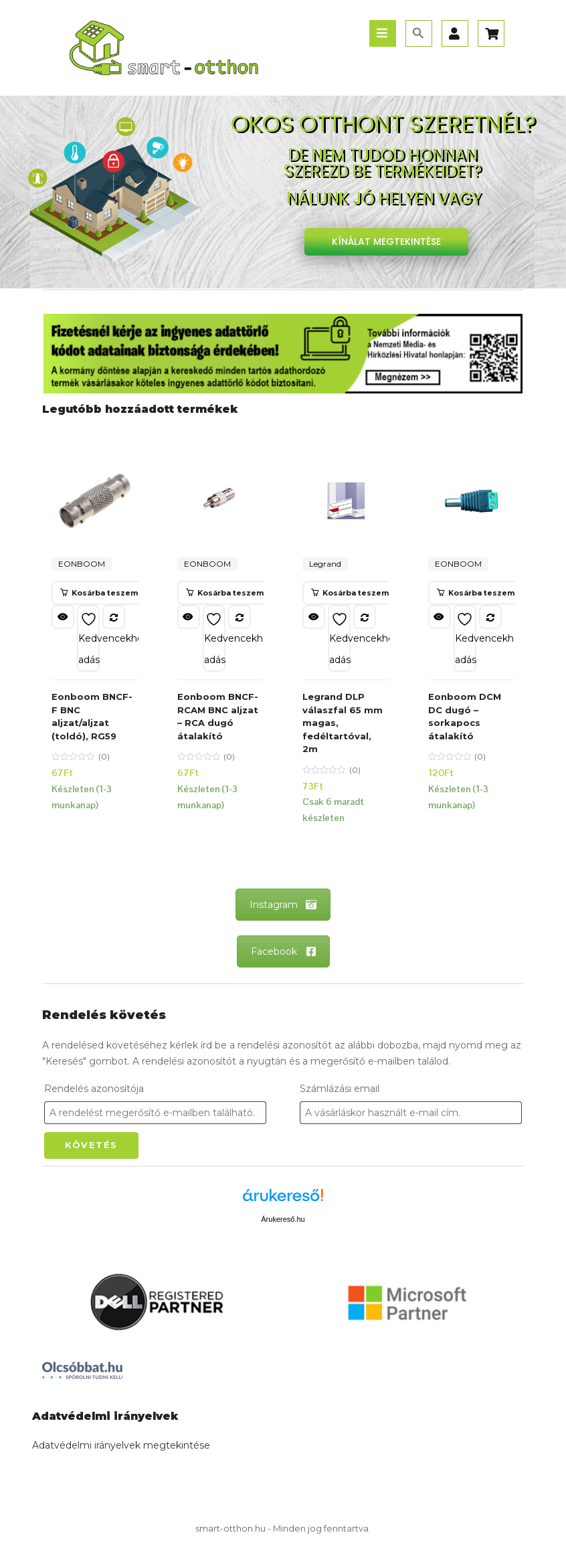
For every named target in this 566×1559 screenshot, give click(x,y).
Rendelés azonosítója (94, 1089)
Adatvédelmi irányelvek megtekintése (121, 1445)
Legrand (325, 564)
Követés (91, 1144)
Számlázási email (339, 1089)
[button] (99, 593)
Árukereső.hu (282, 1219)
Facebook (283, 951)
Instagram (283, 905)
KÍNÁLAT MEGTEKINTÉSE (386, 242)
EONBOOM (81, 564)
